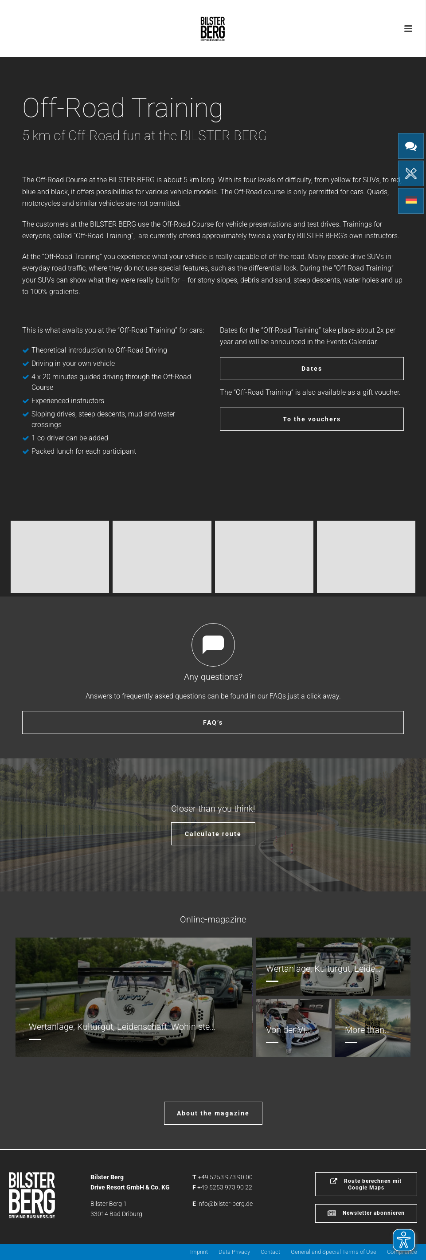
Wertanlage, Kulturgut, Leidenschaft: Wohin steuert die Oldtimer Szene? (166, 1026)
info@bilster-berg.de (225, 1203)
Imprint (199, 1251)
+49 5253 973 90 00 (225, 1177)
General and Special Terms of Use (333, 1251)
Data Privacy (234, 1251)
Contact (270, 1251)
